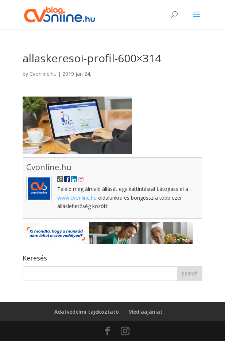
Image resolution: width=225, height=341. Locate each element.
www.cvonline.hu (77, 197)
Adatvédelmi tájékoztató (86, 311)
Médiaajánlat (145, 311)
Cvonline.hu (43, 73)
